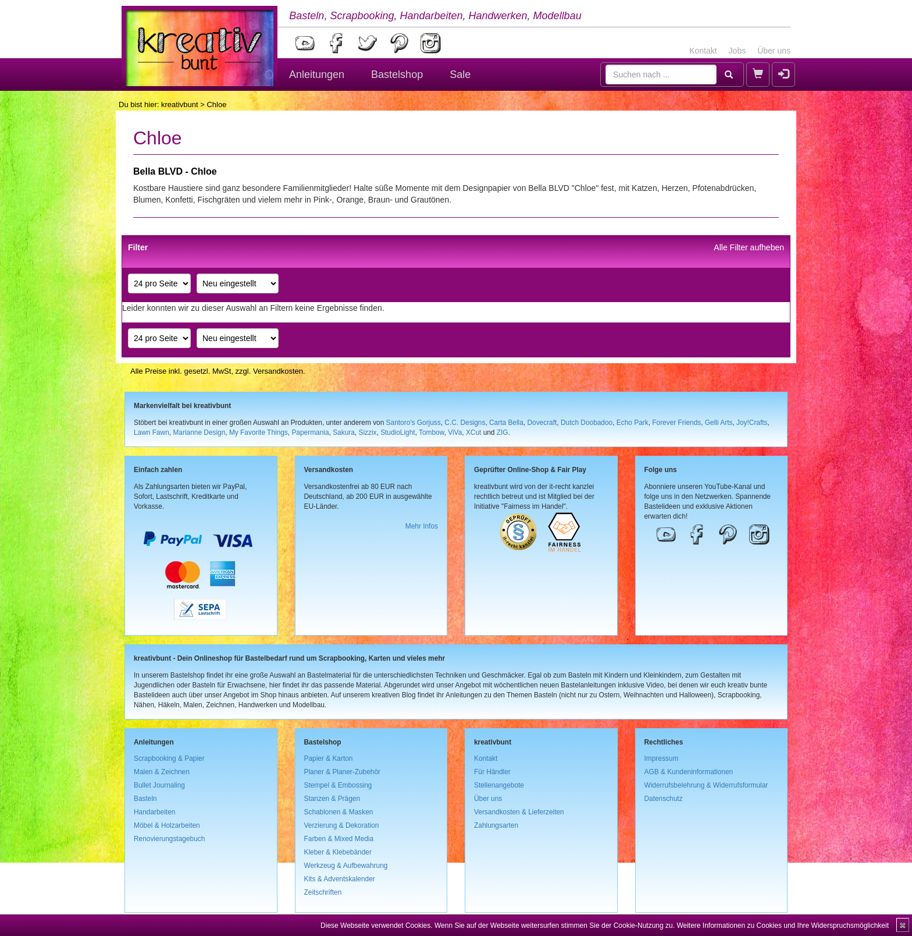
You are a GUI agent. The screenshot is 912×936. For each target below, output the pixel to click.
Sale (460, 74)
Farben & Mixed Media (339, 839)
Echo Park (633, 423)
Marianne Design (199, 432)
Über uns (773, 50)
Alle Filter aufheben (749, 247)
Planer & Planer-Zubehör (342, 772)
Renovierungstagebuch (169, 839)
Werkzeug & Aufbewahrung (346, 865)
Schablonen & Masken (338, 812)
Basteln (145, 799)
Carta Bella (506, 423)
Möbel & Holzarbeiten (167, 825)
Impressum (661, 758)
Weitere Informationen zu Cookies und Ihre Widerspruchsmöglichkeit (782, 925)
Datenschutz (663, 799)
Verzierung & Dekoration (341, 825)
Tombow (431, 432)
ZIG (502, 432)
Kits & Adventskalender (339, 879)
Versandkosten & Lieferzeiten (519, 812)
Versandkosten (278, 371)
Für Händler (492, 772)
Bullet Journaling (159, 785)
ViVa (455, 432)
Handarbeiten (154, 812)
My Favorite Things (258, 432)
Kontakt (703, 50)
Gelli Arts (719, 423)
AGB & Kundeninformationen (688, 772)
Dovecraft (542, 423)
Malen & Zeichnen (162, 772)
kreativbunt (179, 104)
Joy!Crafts (752, 423)
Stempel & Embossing (338, 785)
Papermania (310, 432)
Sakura (344, 432)
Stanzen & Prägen (332, 799)
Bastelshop (397, 74)
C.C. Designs (464, 423)
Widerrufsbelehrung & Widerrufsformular (706, 785)
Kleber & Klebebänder (338, 852)
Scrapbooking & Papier (169, 758)
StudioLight (397, 432)
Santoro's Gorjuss (413, 423)
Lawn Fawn (151, 432)
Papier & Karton (328, 758)
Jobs (737, 50)
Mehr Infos (421, 526)
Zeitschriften (323, 892)
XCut (473, 432)
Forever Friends (676, 423)
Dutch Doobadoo (586, 423)
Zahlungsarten (496, 825)
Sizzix (367, 432)
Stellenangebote (499, 785)
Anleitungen (316, 74)
